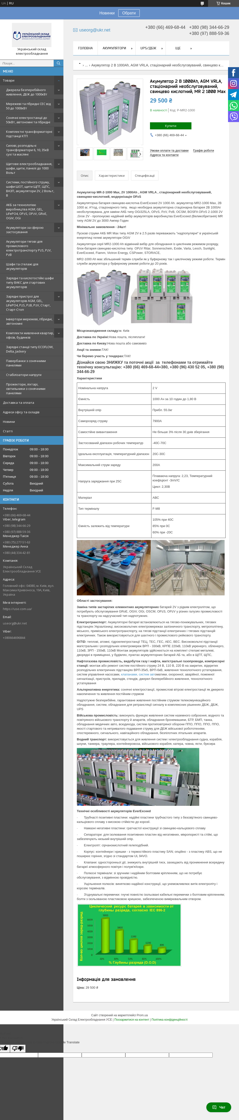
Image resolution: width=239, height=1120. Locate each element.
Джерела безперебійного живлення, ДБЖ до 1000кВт (26, 92)
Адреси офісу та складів (21, 412)
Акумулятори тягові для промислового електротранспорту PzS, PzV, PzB (28, 248)
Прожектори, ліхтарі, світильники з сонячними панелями (25, 388)
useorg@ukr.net (15, 623)
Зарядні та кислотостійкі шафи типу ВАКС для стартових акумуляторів (30, 282)
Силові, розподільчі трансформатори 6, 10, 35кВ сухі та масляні (27, 149)
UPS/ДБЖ (148, 48)
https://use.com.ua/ (17, 609)
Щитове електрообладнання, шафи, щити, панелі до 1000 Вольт (29, 168)
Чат (218, 1107)
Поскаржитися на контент (131, 1019)
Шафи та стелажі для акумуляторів (22, 266)
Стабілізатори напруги (23, 375)
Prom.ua (142, 1015)
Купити (170, 126)
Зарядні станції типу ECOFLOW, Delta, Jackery (29, 349)
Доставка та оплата (18, 402)
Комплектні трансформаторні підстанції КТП (29, 133)
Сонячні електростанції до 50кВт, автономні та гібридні (28, 119)
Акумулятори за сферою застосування (25, 229)
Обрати (129, 13)
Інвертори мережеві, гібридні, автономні (29, 321)
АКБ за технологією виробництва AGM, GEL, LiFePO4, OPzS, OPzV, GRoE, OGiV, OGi (26, 211)
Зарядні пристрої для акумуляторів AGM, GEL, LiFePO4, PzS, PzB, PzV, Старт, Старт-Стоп (28, 303)
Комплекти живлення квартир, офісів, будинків (30, 335)
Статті (8, 431)
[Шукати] (58, 63)
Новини (9, 421)
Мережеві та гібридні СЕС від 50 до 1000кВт (28, 106)
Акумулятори (114, 48)
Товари (8, 80)
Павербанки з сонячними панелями (26, 363)
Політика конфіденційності (169, 1019)
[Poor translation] (18, 1049)
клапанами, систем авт (137, 674)
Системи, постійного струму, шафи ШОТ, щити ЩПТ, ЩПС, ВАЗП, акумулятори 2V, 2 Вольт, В (30, 188)
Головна (85, 48)
